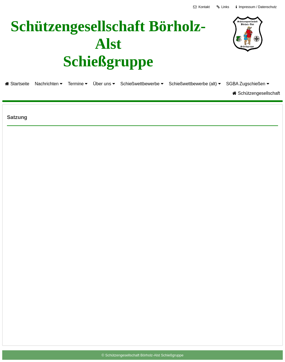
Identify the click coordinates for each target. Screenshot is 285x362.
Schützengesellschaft (256, 93)
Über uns (104, 83)
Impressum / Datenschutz (257, 7)
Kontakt (201, 7)
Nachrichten (48, 83)
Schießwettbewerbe (142, 83)
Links (223, 7)
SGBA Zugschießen (247, 83)
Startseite (17, 83)
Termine (77, 83)
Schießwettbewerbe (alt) (195, 83)
